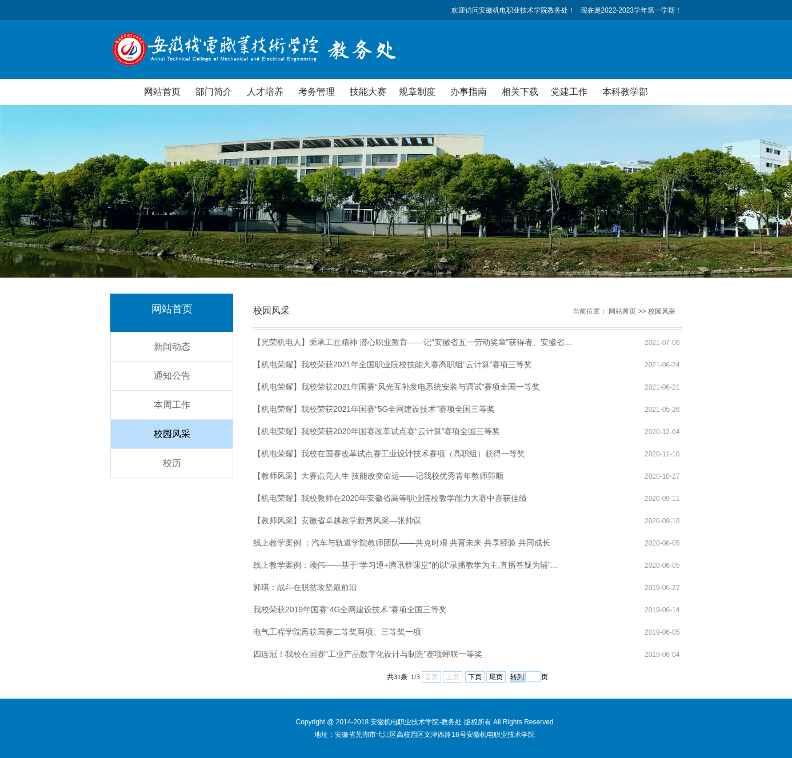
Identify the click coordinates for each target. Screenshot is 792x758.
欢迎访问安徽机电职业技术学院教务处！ (513, 10)
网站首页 (162, 92)
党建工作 (569, 92)
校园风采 (172, 434)
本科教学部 (625, 92)
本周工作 (172, 405)
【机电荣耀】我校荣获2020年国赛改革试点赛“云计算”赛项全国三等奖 (376, 431)
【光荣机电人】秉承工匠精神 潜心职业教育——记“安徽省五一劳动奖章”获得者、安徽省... (412, 342)
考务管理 (316, 92)
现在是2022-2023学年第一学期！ (631, 10)
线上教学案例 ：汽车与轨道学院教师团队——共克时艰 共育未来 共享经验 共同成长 (401, 542)
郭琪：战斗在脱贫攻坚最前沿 (305, 587)
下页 (475, 677)
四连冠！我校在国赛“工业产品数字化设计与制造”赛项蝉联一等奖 (367, 654)
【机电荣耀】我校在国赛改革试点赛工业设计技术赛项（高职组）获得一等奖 (389, 453)
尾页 (496, 677)
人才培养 (265, 92)
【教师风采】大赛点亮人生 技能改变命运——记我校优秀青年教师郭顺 (378, 475)
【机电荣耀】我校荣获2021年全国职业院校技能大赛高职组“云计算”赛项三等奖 (392, 364)
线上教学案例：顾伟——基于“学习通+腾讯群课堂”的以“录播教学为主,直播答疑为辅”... (405, 564)
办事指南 (468, 92)
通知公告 (172, 375)
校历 (172, 463)
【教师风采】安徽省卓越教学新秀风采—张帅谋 (337, 520)
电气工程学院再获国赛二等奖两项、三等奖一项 (337, 631)
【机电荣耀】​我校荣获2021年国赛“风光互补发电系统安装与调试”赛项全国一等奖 (396, 386)
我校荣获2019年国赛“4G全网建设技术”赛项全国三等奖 (350, 609)
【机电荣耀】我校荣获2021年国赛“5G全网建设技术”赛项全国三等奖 (374, 409)
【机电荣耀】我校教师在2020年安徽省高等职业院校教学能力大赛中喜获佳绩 (390, 498)
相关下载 (520, 92)
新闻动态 (172, 346)
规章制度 (417, 92)
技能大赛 (368, 92)
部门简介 (213, 92)
